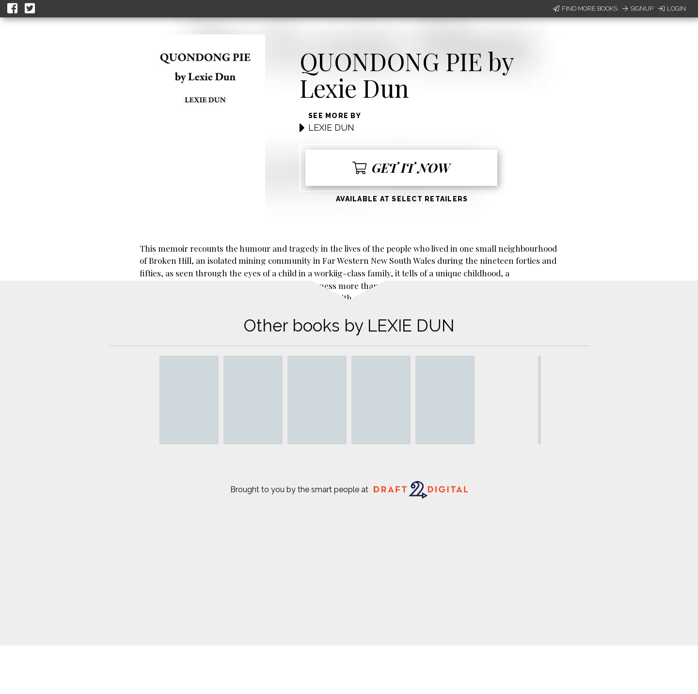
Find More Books (585, 8)
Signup (637, 8)
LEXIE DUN (331, 127)
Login (672, 8)
